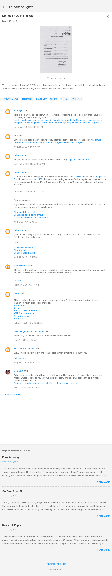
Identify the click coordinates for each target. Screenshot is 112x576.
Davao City (41, 99)
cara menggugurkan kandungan (29, 331)
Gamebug (18, 371)
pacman (82, 120)
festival (53, 99)
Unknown (18, 155)
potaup (17, 280)
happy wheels (71, 122)
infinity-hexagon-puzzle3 (36, 383)
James (17, 293)
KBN (16, 135)
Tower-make (63, 383)
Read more (103, 482)
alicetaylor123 (20, 265)
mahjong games (32, 122)
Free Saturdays (11, 457)
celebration (27, 99)
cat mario (59, 122)
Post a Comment (13, 394)
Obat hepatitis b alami (24, 253)
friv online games (29, 142)
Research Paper (11, 525)
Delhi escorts (20, 358)
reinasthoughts (21, 7)
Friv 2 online (76, 176)
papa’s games (46, 142)
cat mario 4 (47, 122)
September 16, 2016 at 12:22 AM (29, 164)
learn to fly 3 (71, 120)
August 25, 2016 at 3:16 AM (27, 146)
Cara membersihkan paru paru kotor (31, 217)
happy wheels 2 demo (78, 159)
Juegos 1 (80, 142)
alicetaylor (19, 110)
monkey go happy (22, 120)
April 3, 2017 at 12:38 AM (25, 221)
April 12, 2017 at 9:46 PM (25, 257)
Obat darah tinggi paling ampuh (28, 215)
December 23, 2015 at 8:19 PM (28, 127)
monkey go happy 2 (42, 120)
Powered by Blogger (56, 563)
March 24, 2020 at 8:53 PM (26, 387)
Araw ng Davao (11, 99)
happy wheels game (89, 122)
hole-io (74, 383)
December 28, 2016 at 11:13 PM (29, 191)
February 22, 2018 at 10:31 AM (28, 323)
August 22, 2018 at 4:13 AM (27, 362)
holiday (64, 99)
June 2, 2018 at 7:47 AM (25, 340)
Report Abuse (56, 569)
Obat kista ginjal (21, 250)
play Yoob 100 (36, 179)
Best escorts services (24, 348)
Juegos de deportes (64, 142)
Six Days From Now (13, 491)
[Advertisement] (56, 419)
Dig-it (52, 383)
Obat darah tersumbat (24, 212)
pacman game (95, 120)
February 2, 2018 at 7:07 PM (27, 285)
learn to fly (58, 120)
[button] (108, 16)
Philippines (77, 99)
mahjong (18, 122)
